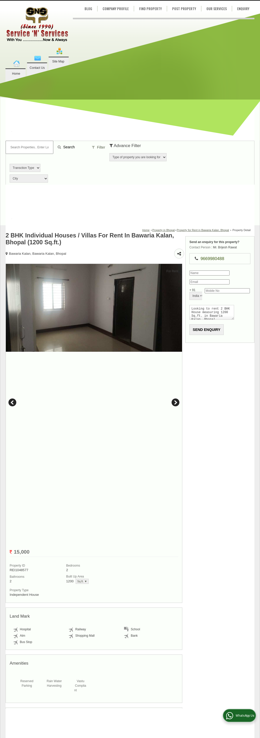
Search (66, 147)
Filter (98, 147)
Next (185, 426)
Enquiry (243, 8)
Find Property (150, 8)
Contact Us (37, 68)
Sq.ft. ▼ (26, 629)
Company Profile (116, 8)
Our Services (216, 8)
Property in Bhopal (163, 230)
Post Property (184, 8)
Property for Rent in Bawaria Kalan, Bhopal (203, 230)
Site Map (58, 61)
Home (16, 73)
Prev (13, 426)
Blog (88, 8)
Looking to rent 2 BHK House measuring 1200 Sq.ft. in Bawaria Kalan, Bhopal (224, 313)
